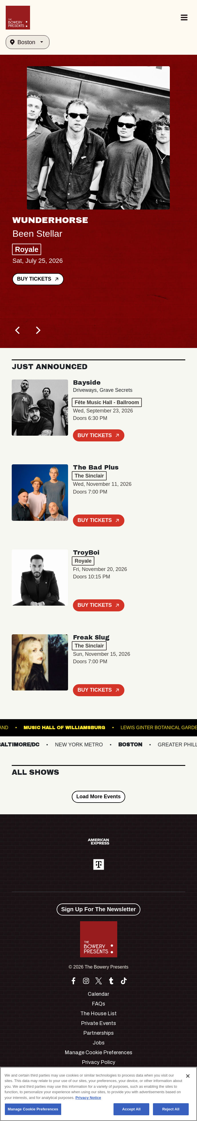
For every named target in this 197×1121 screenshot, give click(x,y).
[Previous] (18, 330)
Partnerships (98, 1033)
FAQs (98, 1004)
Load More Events (98, 796)
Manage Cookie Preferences (98, 1052)
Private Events (98, 1023)
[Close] (188, 1076)
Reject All (170, 1109)
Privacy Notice (88, 1097)
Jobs (99, 1043)
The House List (98, 1013)
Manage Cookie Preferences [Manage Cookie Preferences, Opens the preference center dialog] (33, 1109)
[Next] (37, 330)
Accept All (131, 1109)
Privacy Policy (98, 1062)
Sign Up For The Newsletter (98, 909)
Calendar (98, 994)
